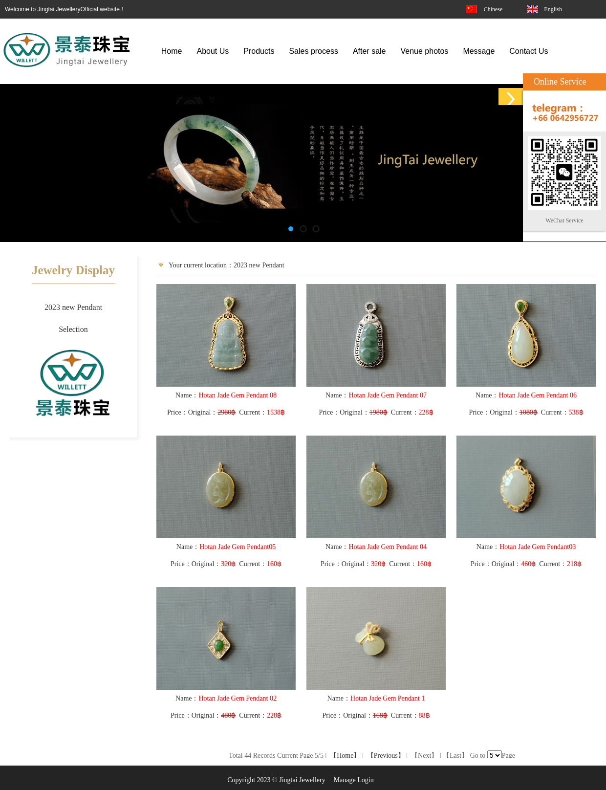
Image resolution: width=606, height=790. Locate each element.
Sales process (313, 51)
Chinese (493, 9)
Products (258, 51)
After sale (369, 51)
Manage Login (354, 780)
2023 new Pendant (73, 307)
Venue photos (425, 51)
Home (171, 51)
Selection (73, 329)
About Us (212, 51)
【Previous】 (386, 755)
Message (479, 51)
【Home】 (345, 755)
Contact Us (528, 51)
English (553, 9)
